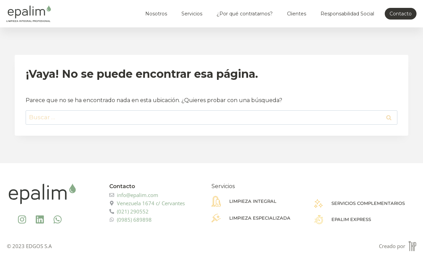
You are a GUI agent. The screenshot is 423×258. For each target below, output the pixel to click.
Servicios (191, 14)
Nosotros (156, 14)
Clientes (296, 14)
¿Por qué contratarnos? (245, 14)
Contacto (401, 14)
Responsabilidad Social (347, 14)
